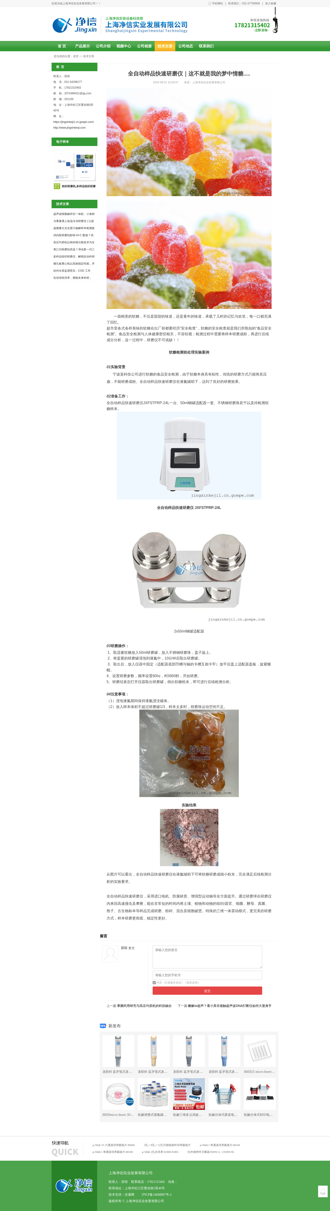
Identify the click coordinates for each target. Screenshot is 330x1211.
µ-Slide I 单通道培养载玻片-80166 (220, 1145)
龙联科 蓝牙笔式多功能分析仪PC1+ (198, 1071)
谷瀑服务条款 (173, 982)
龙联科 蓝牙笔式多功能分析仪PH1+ (233, 1071)
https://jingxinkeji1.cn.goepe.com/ (73, 122)
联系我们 (206, 46)
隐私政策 (192, 982)
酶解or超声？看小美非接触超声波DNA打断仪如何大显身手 (230, 1006)
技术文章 (165, 46)
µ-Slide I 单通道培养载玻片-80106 (113, 1152)
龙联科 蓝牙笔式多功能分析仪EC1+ (127, 1071)
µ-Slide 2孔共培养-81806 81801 (160, 1152)
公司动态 (185, 46)
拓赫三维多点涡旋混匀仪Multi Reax (198, 1114)
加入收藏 (270, 3)
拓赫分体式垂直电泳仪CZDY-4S (231, 1114)
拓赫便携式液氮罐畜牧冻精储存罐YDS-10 (167, 1114)
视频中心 (123, 46)
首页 (76, 56)
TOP (323, 1193)
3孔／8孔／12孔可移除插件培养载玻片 (167, 1145)
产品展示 (82, 46)
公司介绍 (103, 46)
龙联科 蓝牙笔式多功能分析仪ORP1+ (164, 1071)
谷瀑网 (129, 1194)
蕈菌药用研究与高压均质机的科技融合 (144, 1006)
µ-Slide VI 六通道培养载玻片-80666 (114, 1145)
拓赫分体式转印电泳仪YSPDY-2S (267, 1114)
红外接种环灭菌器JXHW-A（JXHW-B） (212, 1152)
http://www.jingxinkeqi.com (69, 127)
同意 (159, 982)
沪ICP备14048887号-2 (156, 1194)
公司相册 (144, 46)
